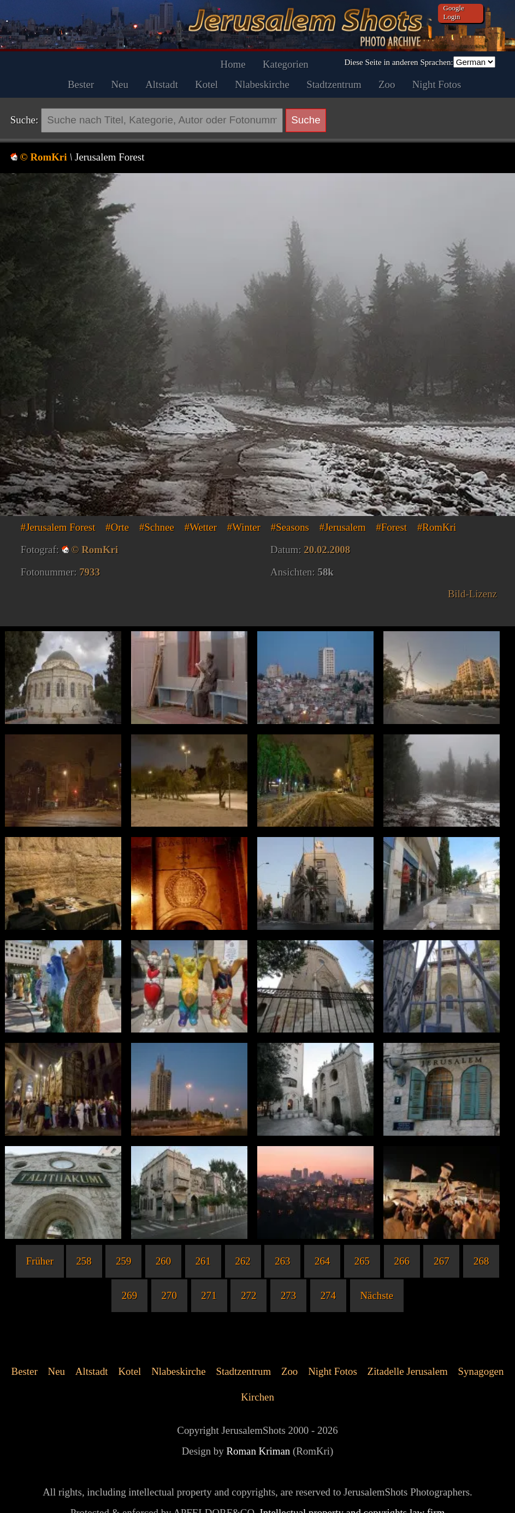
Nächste (376, 1295)
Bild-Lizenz (472, 594)
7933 (89, 572)
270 (169, 1295)
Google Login (453, 12)
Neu (119, 84)
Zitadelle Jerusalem (408, 1371)
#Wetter (201, 527)
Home (233, 64)
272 (248, 1295)
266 (402, 1261)
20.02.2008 (327, 549)
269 (129, 1295)
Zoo (386, 84)
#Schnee (156, 527)
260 (163, 1261)
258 (83, 1261)
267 (441, 1261)
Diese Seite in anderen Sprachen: (398, 62)
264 (322, 1261)
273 (288, 1295)
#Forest (391, 527)
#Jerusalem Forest (58, 527)
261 (203, 1261)
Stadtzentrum (334, 84)
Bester (81, 84)
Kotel (206, 84)
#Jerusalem (342, 527)
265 (362, 1261)
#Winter (244, 527)
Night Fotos (436, 84)
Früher (40, 1261)
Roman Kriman (258, 1451)
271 (208, 1295)
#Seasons (290, 527)
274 (328, 1295)
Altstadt (161, 84)
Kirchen (257, 1397)
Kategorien (286, 64)
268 (481, 1261)
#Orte (117, 527)
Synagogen (481, 1371)
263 (282, 1261)
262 (242, 1261)
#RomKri (436, 527)
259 (123, 1261)
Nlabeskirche (262, 84)
